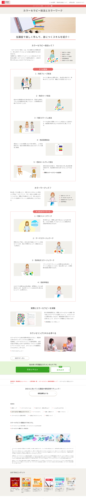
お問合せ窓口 (72, 2)
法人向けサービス (80, 2)
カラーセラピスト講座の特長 (19, 415)
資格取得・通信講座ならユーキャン (19, 381)
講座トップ (14, 408)
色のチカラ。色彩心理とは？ (42, 408)
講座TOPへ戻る (20, 358)
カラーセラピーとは (26, 408)
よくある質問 (52, 2)
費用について (49, 415)
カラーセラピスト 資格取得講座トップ (48, 381)
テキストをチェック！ (17, 351)
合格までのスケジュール (36, 415)
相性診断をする (43, 393)
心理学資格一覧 (33, 381)
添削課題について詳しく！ (52, 322)
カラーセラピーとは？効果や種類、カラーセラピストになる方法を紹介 (26, 425)
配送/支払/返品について (62, 2)
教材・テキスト (62, 411)
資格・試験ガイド (49, 411)
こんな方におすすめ (59, 408)
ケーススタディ (37, 411)
